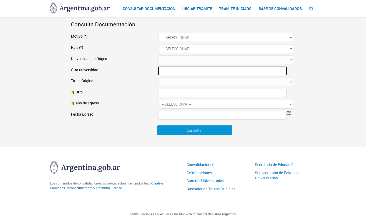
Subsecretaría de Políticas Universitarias (277, 175)
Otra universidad (84, 69)
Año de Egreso (85, 103)
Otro (77, 92)
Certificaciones (199, 172)
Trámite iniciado (235, 8)
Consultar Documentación (149, 8)
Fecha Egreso (82, 114)
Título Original (82, 80)
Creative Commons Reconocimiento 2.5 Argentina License (106, 185)
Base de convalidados (280, 8)
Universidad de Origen (89, 58)
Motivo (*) (79, 36)
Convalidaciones (200, 164)
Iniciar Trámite (197, 8)
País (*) (77, 47)
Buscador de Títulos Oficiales (211, 189)
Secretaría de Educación (275, 164)
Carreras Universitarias (205, 180)
